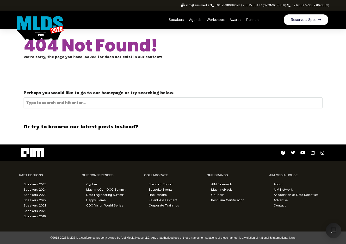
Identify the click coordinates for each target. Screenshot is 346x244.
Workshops (216, 20)
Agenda (195, 20)
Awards (235, 20)
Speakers (176, 20)
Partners (253, 20)
